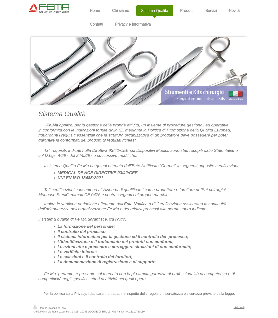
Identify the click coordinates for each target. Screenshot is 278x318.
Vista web (239, 307)
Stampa (41, 308)
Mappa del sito (57, 308)
